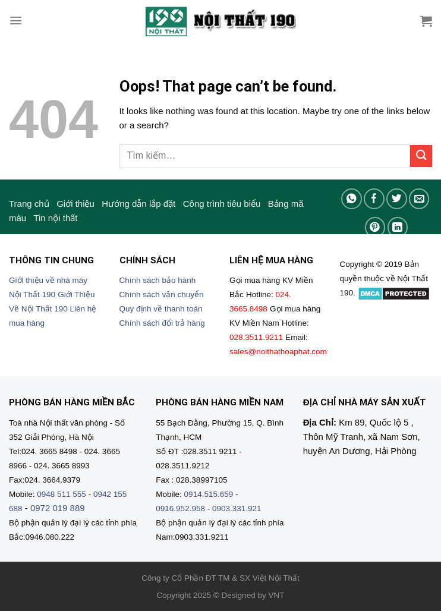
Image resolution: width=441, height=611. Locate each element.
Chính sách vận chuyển (161, 294)
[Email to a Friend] (419, 198)
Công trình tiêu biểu (222, 204)
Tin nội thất (55, 218)
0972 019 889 (57, 508)
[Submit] (421, 156)
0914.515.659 (209, 494)
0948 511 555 (61, 494)
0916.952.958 (180, 508)
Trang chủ (29, 204)
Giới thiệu (75, 204)
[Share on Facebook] (374, 198)
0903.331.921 (237, 508)
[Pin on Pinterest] (375, 227)
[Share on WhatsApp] (351, 198)
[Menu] (16, 20)
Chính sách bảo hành (157, 280)
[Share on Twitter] (396, 198)
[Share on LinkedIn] (398, 227)
